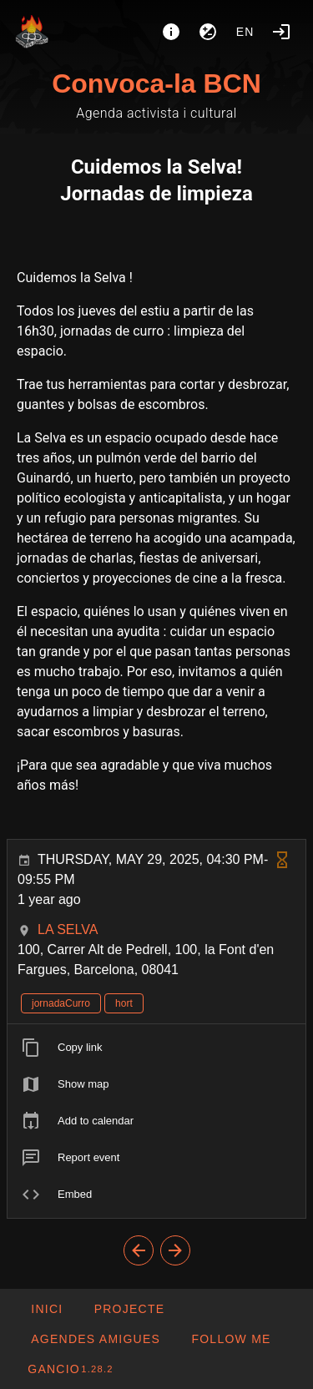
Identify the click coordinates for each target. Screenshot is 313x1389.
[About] (171, 31)
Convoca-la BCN (156, 83)
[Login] (281, 31)
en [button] (245, 31)
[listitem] (156, 1047)
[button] (95, 1339)
